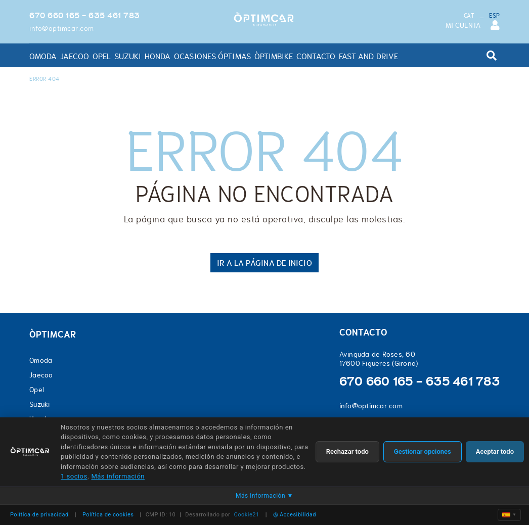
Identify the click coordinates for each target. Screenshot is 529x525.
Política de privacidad (39, 514)
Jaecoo (41, 375)
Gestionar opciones (422, 451)
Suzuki (39, 404)
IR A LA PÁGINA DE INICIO (264, 263)
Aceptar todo (495, 451)
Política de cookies (108, 514)
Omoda (40, 360)
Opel (36, 390)
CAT (469, 15)
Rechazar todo (347, 451)
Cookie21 (246, 514)
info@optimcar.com (61, 28)
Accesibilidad (294, 514)
